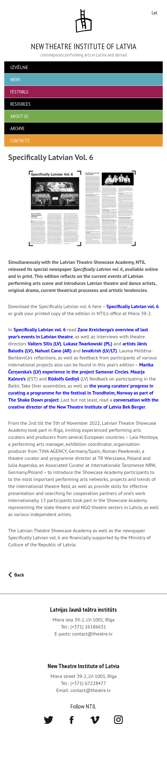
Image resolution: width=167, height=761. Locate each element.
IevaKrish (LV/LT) (99, 351)
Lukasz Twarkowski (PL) (87, 343)
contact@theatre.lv (92, 634)
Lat (155, 12)
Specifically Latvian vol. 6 (133, 306)
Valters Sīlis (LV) (44, 343)
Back (19, 575)
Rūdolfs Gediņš (63, 379)
